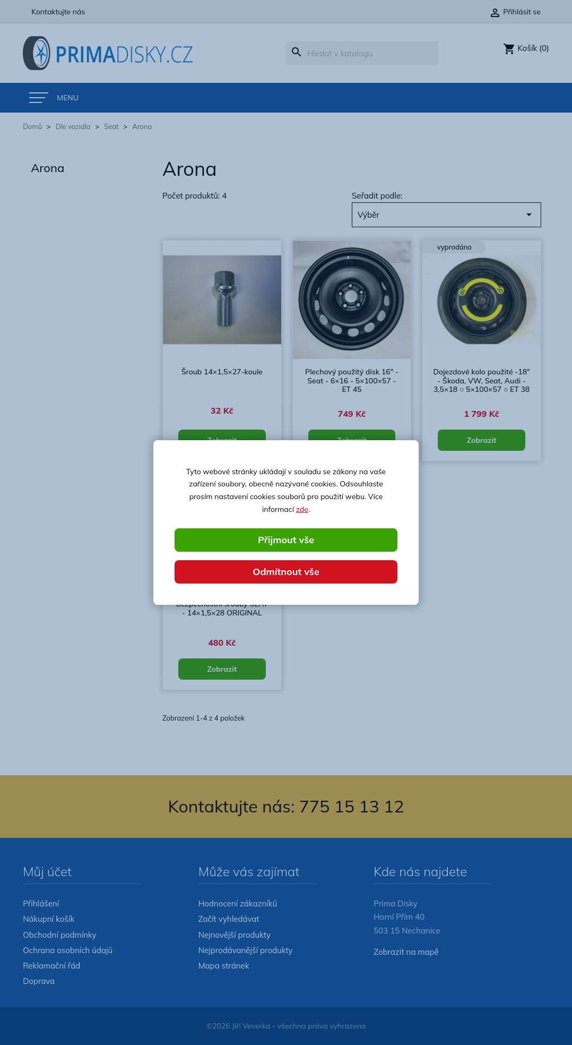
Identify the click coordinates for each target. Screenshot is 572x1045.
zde (302, 509)
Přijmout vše (286, 540)
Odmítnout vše (286, 572)
